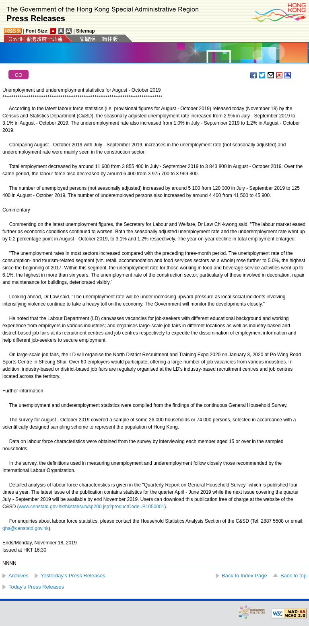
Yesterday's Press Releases (73, 576)
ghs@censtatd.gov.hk (25, 528)
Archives (18, 576)
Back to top (293, 576)
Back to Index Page (244, 576)
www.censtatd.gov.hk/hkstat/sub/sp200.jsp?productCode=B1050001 (92, 506)
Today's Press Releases (36, 587)
